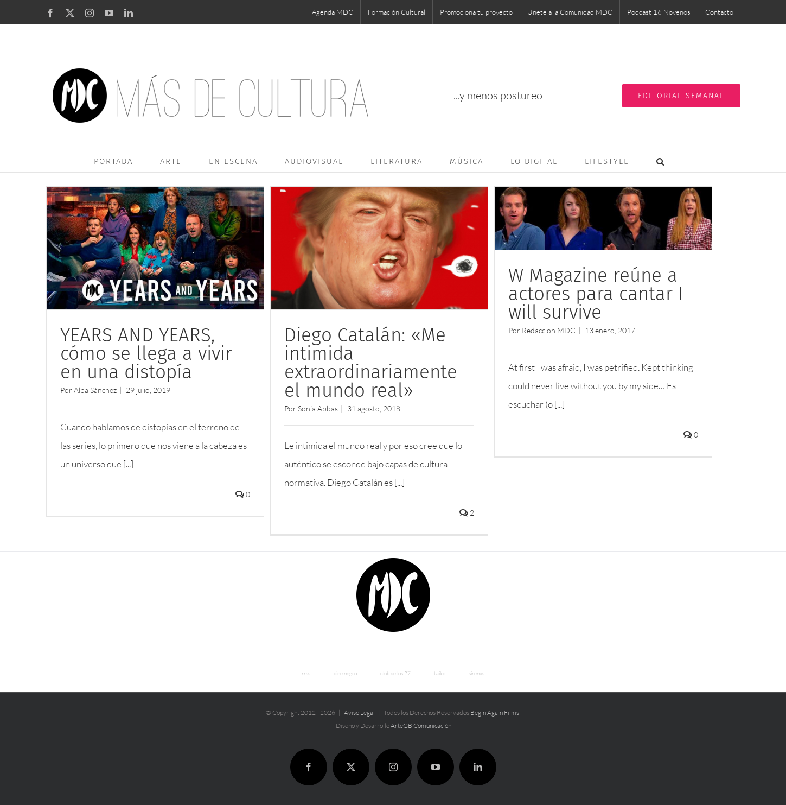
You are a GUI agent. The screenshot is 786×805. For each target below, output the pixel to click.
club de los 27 (395, 671)
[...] (128, 464)
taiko (439, 671)
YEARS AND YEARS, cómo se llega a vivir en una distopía (146, 353)
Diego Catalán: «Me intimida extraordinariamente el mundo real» (368, 363)
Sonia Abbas (316, 408)
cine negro (345, 671)
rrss (306, 671)
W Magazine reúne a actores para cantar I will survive (592, 294)
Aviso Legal (359, 710)
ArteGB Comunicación (421, 723)
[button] (660, 161)
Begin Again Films (494, 710)
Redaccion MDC (545, 330)
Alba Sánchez (95, 390)
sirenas (476, 671)
